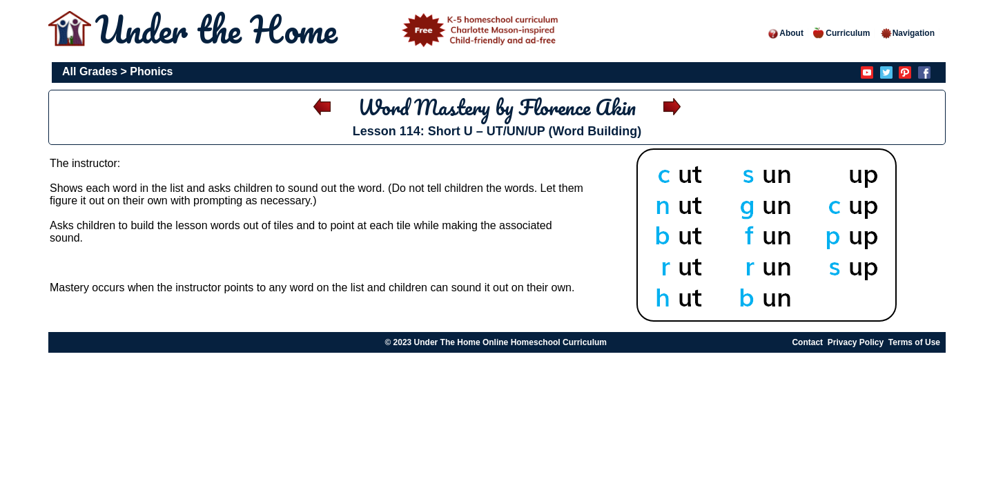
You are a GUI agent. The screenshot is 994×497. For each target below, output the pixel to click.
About (785, 33)
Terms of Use (914, 342)
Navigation (907, 33)
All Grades (89, 71)
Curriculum (841, 33)
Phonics (151, 71)
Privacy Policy (856, 342)
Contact (807, 342)
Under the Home (329, 29)
